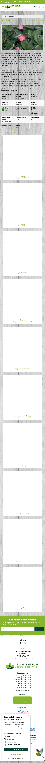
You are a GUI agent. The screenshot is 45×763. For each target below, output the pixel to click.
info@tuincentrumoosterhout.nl (22, 659)
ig (39, 6)
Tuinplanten (33, 741)
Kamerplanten (33, 739)
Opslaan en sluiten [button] (16, 749)
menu (2, 6)
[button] (16, 758)
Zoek (42, 6)
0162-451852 (22, 657)
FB (20, 643)
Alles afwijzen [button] (16, 754)
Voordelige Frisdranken (33, 745)
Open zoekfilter (8, 17)
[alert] (16, 737)
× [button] (28, 715)
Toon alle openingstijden (22, 690)
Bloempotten (33, 743)
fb (36, 6)
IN (24, 643)
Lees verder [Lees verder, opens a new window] (15, 730)
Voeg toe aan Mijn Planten (35, 20)
